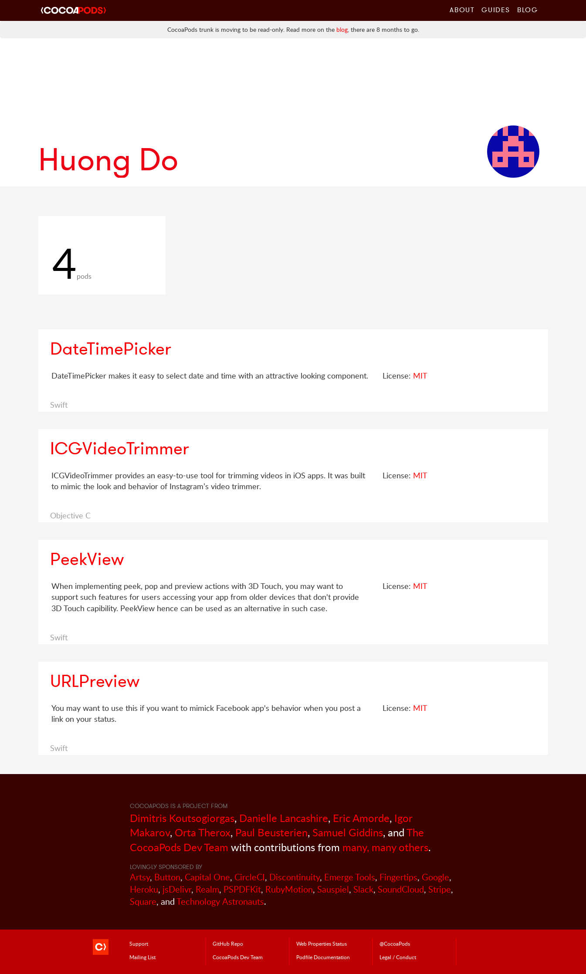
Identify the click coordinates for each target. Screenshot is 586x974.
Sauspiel (333, 889)
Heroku (144, 889)
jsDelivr (177, 889)
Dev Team (238, 957)
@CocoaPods (394, 943)
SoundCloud (401, 889)
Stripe (439, 889)
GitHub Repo (228, 943)
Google (435, 877)
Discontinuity (294, 877)
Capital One (207, 877)
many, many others (385, 847)
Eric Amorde (361, 818)
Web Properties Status (321, 943)
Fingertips (398, 877)
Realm (207, 889)
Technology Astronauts (220, 901)
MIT (420, 375)
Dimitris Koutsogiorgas (182, 818)
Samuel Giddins (347, 832)
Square (143, 901)
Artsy (140, 877)
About (462, 9)
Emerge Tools (349, 877)
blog (342, 29)
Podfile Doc (323, 957)
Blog (527, 9)
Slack (363, 889)
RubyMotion (289, 889)
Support (138, 943)
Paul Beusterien (271, 832)
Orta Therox (202, 832)
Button (167, 877)
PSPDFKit (242, 889)
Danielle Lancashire (283, 818)
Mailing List (142, 957)
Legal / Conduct (397, 957)
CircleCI (249, 877)
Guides (495, 9)
